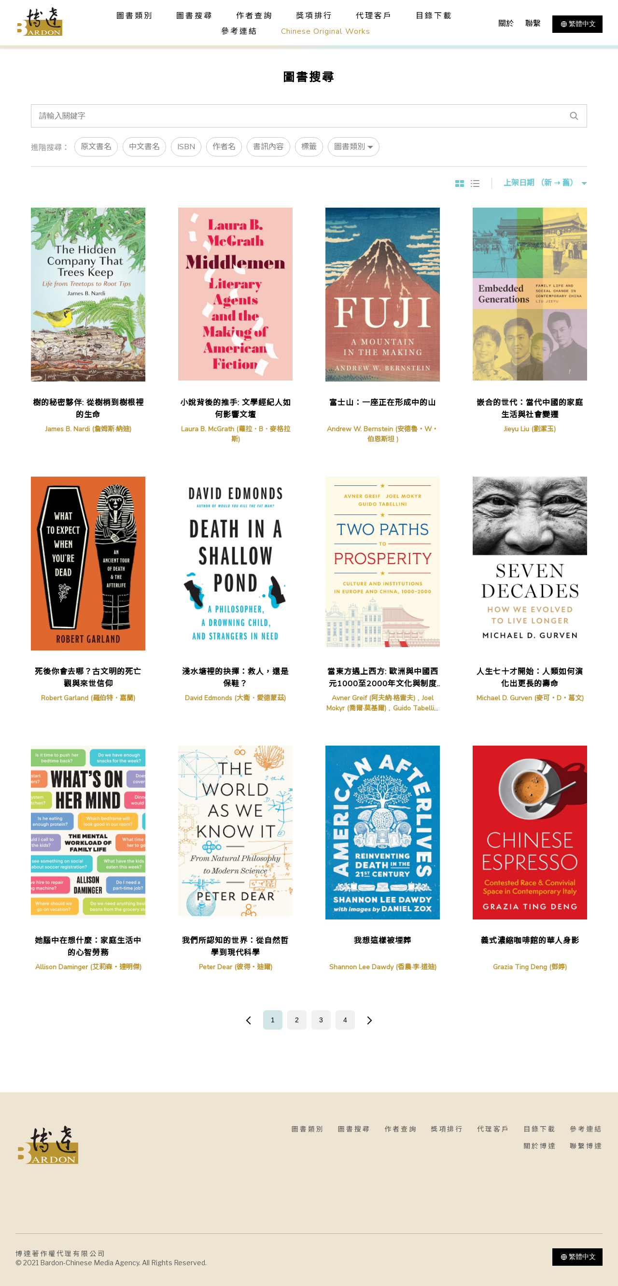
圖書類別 (308, 1129)
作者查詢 (254, 16)
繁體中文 (577, 24)
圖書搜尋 (354, 1129)
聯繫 (533, 23)
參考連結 (239, 31)
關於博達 (539, 1146)
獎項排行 (314, 16)
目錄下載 (434, 16)
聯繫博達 (586, 1146)
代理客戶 (374, 16)
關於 (506, 23)
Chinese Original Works (325, 31)
